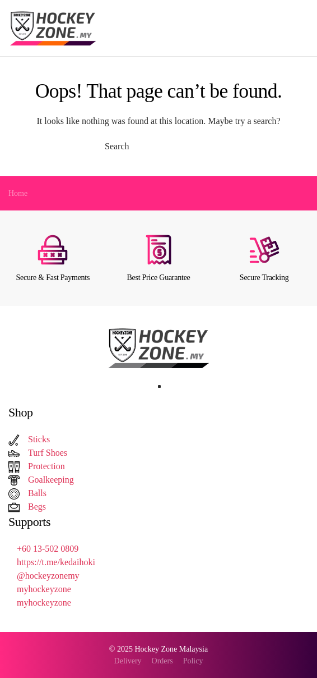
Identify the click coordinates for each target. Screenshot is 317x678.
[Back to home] (54, 28)
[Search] (158, 146)
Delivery (128, 661)
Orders (162, 661)
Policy (193, 661)
